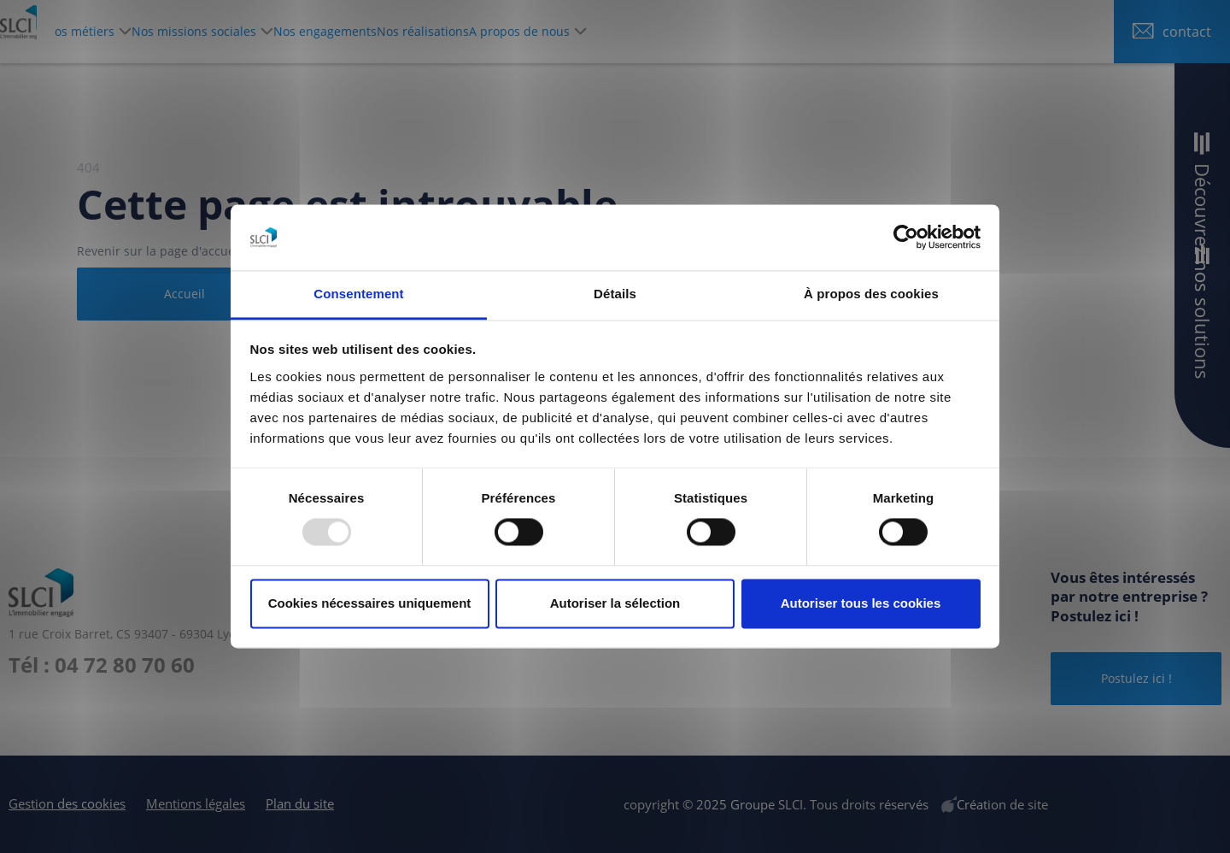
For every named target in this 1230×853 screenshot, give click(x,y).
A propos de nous (713, 31)
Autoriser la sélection (615, 603)
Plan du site (300, 803)
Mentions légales (195, 803)
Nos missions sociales (323, 31)
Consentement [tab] (358, 293)
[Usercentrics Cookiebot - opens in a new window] (906, 237)
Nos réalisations (595, 31)
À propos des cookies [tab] (871, 293)
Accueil (184, 293)
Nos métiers (187, 31)
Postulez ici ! (1136, 678)
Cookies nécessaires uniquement (370, 603)
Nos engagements (476, 31)
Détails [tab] (615, 293)
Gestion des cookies (67, 803)
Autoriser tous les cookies (861, 603)
